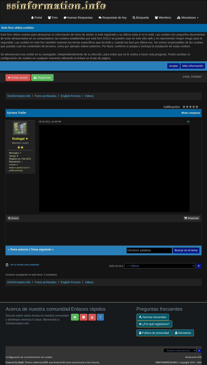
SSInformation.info (18, 96)
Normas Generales (152, 317)
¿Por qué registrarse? (154, 324)
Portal (36, 17)
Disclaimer (183, 332)
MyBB (21, 362)
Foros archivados (45, 96)
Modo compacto (191, 112)
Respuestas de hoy (113, 17)
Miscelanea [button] (188, 17)
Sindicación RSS (193, 357)
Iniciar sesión (18, 77)
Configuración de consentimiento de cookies (28, 357)
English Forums (70, 96)
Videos (89, 96)
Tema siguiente (41, 249)
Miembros (163, 17)
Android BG (60, 362)
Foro (53, 17)
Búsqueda (141, 17)
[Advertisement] (103, 235)
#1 (188, 121)
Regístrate (42, 77)
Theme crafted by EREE (36, 362)
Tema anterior (19, 249)
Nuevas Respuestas (78, 17)
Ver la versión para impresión (24, 264)
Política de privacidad (154, 332)
